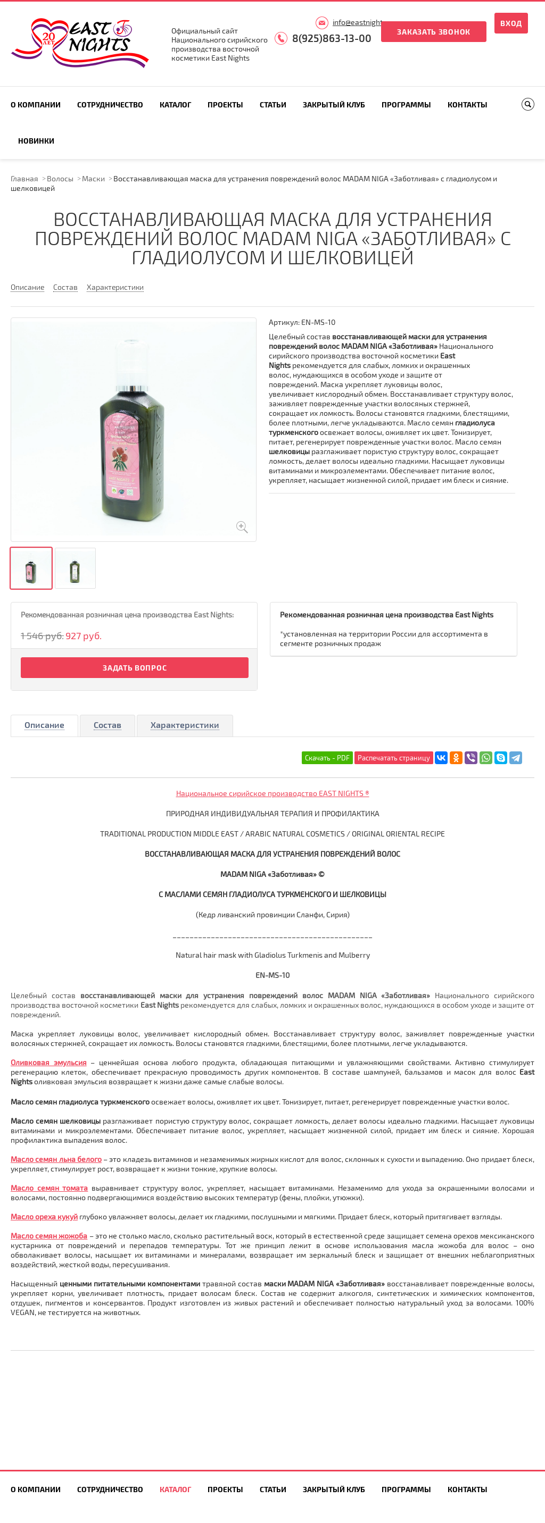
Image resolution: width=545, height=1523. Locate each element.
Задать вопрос (135, 667)
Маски (93, 178)
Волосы (60, 178)
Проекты (225, 104)
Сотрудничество (110, 104)
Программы (406, 104)
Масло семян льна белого (56, 1159)
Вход (511, 23)
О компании (36, 104)
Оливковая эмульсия (49, 1062)
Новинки (36, 140)
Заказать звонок (433, 31)
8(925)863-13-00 (331, 38)
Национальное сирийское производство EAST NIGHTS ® (272, 793)
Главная (24, 178)
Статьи (273, 104)
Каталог (175, 104)
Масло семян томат (47, 1187)
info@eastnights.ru (364, 22)
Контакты (468, 104)
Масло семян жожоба (49, 1235)
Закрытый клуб (334, 104)
